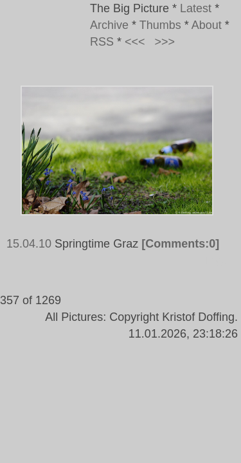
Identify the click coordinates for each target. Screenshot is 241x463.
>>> (165, 41)
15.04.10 (28, 243)
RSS (102, 41)
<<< (135, 41)
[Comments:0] (180, 243)
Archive (109, 25)
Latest (195, 8)
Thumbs (160, 25)
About (207, 25)
